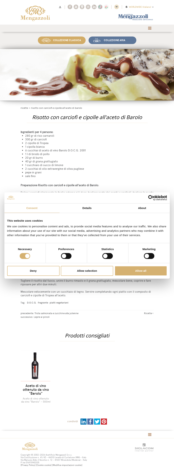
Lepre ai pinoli (42, 316)
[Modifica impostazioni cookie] (67, 465)
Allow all (140, 270)
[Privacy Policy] (28, 465)
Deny (33, 270)
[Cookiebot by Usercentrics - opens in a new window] (151, 198)
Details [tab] (87, 208)
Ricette (24, 107)
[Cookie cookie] (44, 465)
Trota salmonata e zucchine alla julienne (56, 312)
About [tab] (142, 208)
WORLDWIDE (139, 7)
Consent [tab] (31, 208)
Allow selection (87, 270)
